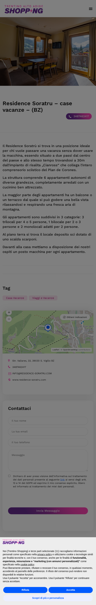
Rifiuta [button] (25, 590)
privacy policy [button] (44, 554)
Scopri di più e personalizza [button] (48, 598)
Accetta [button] (70, 590)
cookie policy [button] (27, 564)
